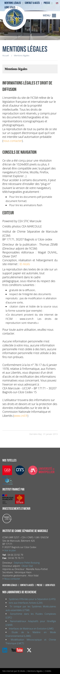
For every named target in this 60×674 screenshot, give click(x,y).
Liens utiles (9, 7)
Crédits (48, 671)
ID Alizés (25, 264)
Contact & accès (32, 3)
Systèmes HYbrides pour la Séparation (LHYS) (32, 599)
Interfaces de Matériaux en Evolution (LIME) (31, 628)
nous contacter (12, 141)
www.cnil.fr (20, 416)
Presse (47, 3)
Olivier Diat (27, 565)
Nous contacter (12, 578)
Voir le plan (10, 550)
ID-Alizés (21, 671)
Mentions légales (12, 3)
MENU (46, 15)
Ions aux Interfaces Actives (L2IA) (25, 602)
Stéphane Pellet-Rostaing (27, 562)
